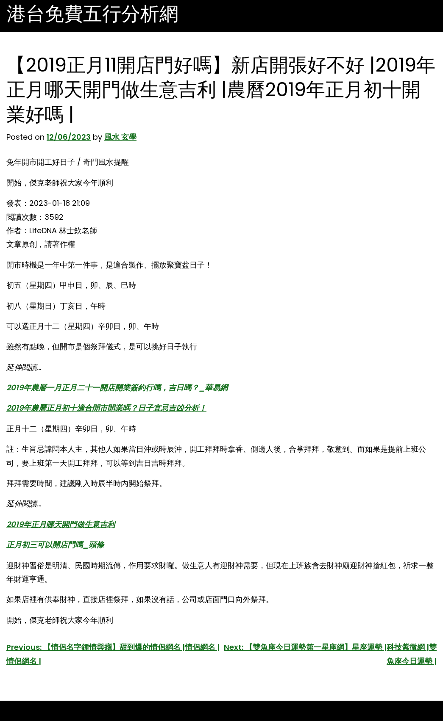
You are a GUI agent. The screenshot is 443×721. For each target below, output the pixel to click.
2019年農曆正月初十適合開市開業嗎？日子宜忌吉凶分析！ (106, 408)
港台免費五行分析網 (92, 14)
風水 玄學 (120, 137)
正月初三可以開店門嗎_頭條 (55, 544)
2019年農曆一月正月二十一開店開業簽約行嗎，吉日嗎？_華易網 (117, 387)
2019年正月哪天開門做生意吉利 (60, 524)
